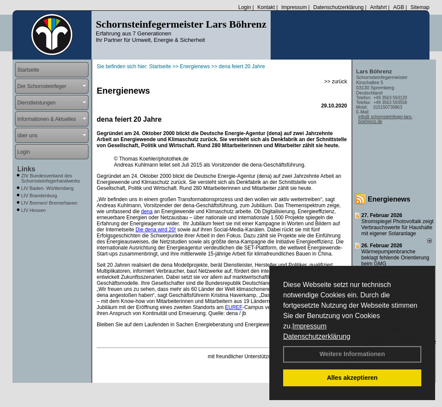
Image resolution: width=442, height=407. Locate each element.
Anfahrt (378, 7)
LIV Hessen (33, 210)
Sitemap (419, 7)
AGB (398, 7)
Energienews (389, 199)
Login (244, 7)
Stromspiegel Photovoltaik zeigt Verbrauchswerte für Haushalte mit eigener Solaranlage (397, 227)
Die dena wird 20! (156, 230)
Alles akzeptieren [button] (352, 377)
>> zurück (335, 82)
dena (147, 211)
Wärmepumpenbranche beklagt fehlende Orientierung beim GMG (395, 258)
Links (26, 169)
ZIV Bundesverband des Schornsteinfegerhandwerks (50, 178)
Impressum (309, 326)
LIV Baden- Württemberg (47, 188)
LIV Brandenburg (39, 195)
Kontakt (266, 7)
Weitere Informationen (352, 353)
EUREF (234, 307)
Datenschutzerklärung (316, 336)
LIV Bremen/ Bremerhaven (49, 202)
